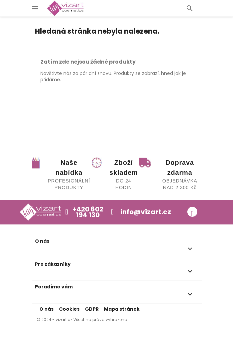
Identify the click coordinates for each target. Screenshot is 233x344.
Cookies (69, 309)
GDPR (92, 309)
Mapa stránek (122, 309)
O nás (46, 309)
